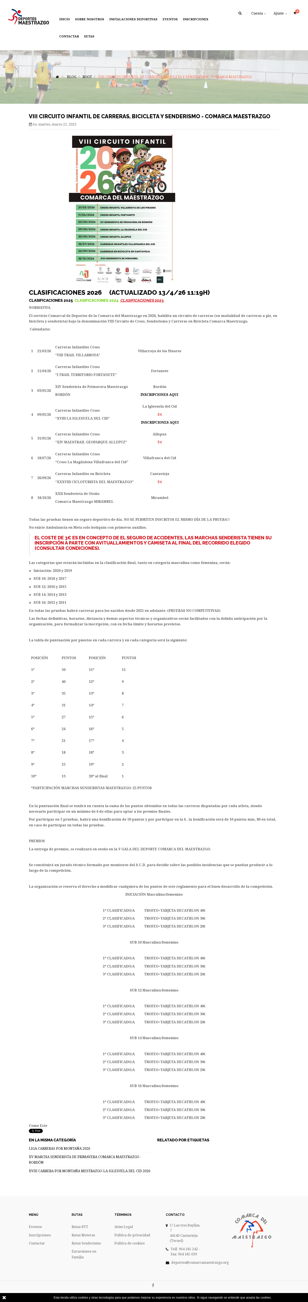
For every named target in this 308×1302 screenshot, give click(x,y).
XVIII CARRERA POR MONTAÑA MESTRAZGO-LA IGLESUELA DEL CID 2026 (89, 1171)
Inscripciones (40, 1235)
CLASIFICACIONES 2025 (51, 300)
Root (87, 77)
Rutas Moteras (83, 1235)
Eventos (35, 1227)
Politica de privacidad (132, 1235)
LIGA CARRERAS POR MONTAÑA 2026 (59, 1149)
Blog (71, 77)
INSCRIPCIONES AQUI (159, 395)
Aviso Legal (123, 1227)
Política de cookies (129, 1243)
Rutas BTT (80, 1227)
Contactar (37, 1243)
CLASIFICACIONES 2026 (66, 292)
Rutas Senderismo (86, 1243)
